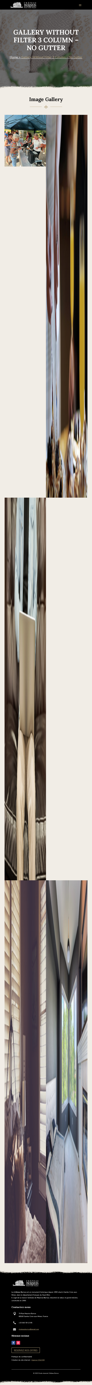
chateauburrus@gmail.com (29, 1329)
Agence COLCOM (38, 1360)
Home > (46, 57)
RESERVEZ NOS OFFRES (25, 1350)
